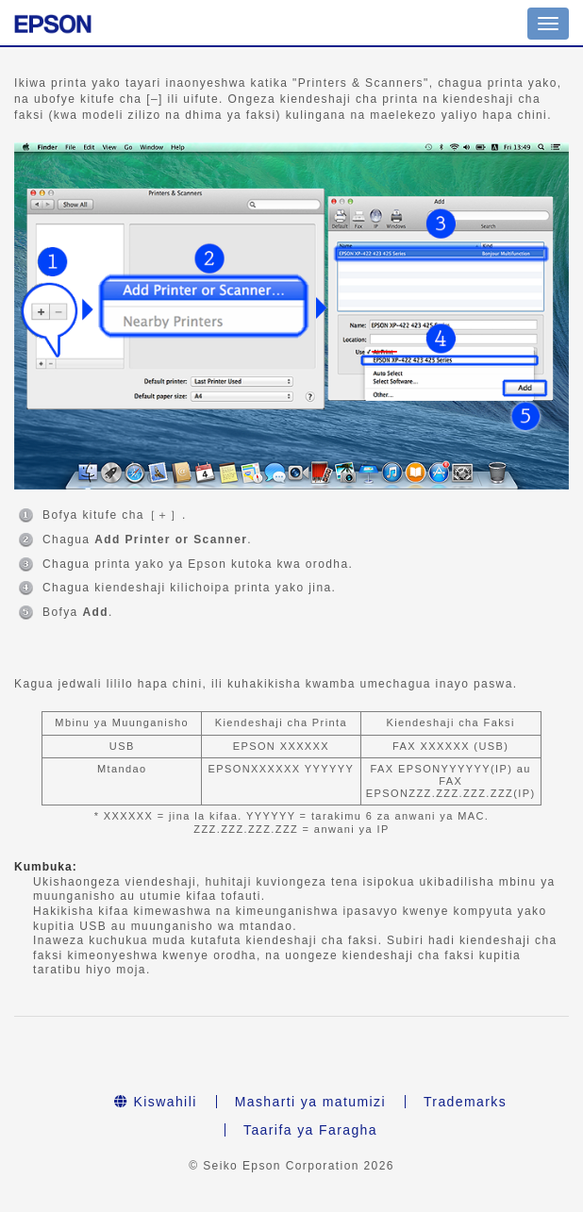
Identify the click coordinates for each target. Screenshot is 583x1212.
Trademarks (465, 1101)
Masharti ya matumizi (310, 1101)
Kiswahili (155, 1101)
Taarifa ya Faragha (310, 1129)
